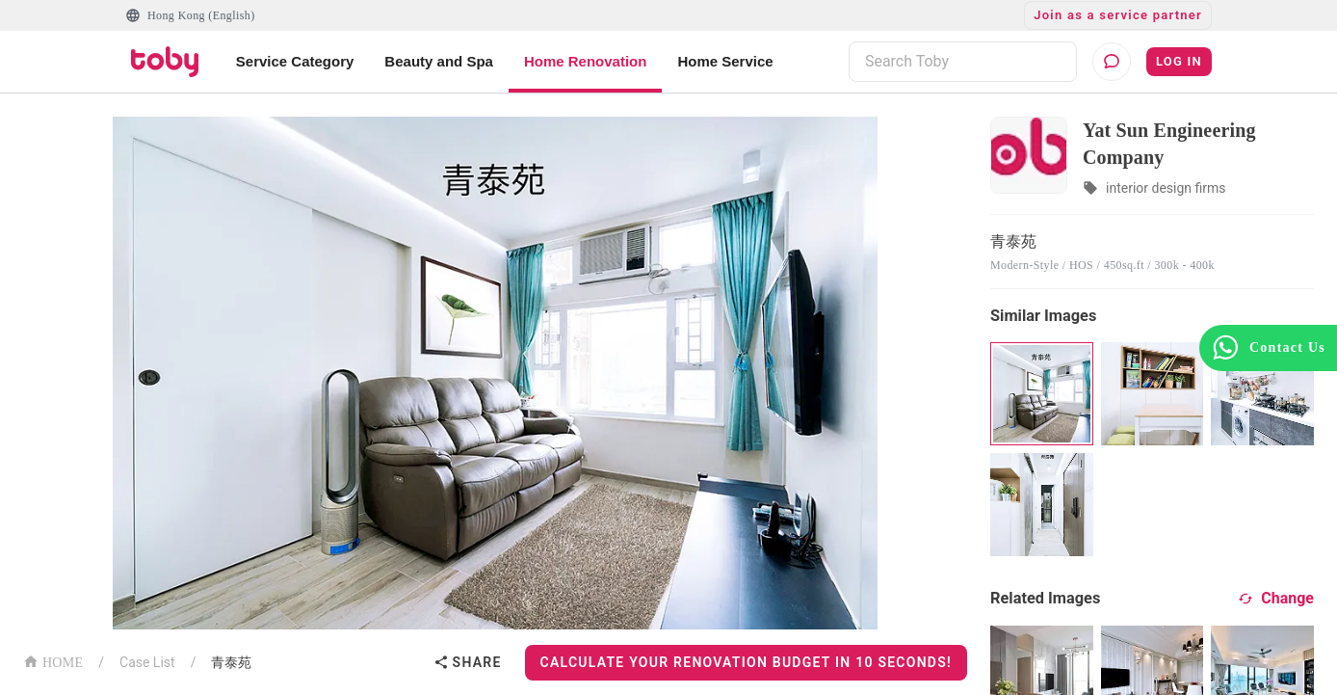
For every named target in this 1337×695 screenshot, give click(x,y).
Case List (147, 662)
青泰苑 (231, 662)
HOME (53, 661)
